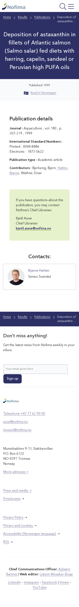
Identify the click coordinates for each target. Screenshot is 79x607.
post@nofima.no (15, 422)
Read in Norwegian (40, 92)
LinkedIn (14, 582)
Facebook (49, 582)
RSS (6, 542)
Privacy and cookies (18, 526)
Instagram (31, 582)
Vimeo (64, 582)
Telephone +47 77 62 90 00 (24, 414)
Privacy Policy (13, 517)
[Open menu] (62, 7)
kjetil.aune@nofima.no (33, 228)
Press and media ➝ (17, 490)
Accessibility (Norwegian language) (29, 534)
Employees (11, 499)
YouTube (40, 587)
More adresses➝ (15, 472)
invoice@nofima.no (17, 430)
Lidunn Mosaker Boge (56, 574)
